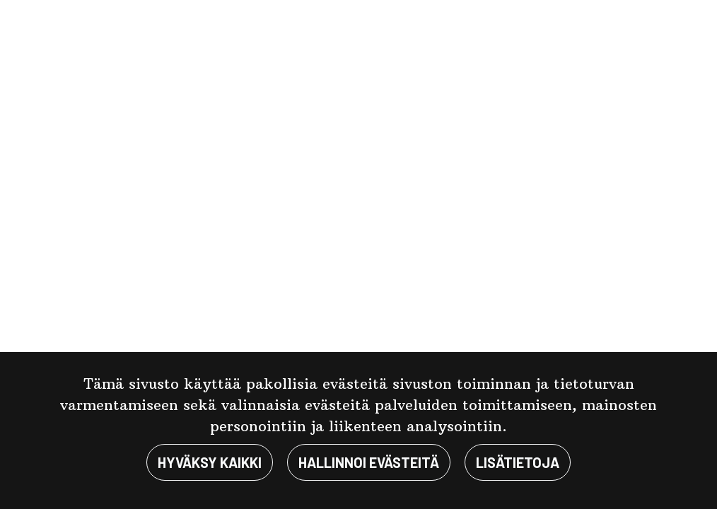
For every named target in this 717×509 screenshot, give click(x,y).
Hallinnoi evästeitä (368, 462)
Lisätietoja (517, 462)
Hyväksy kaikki (210, 462)
